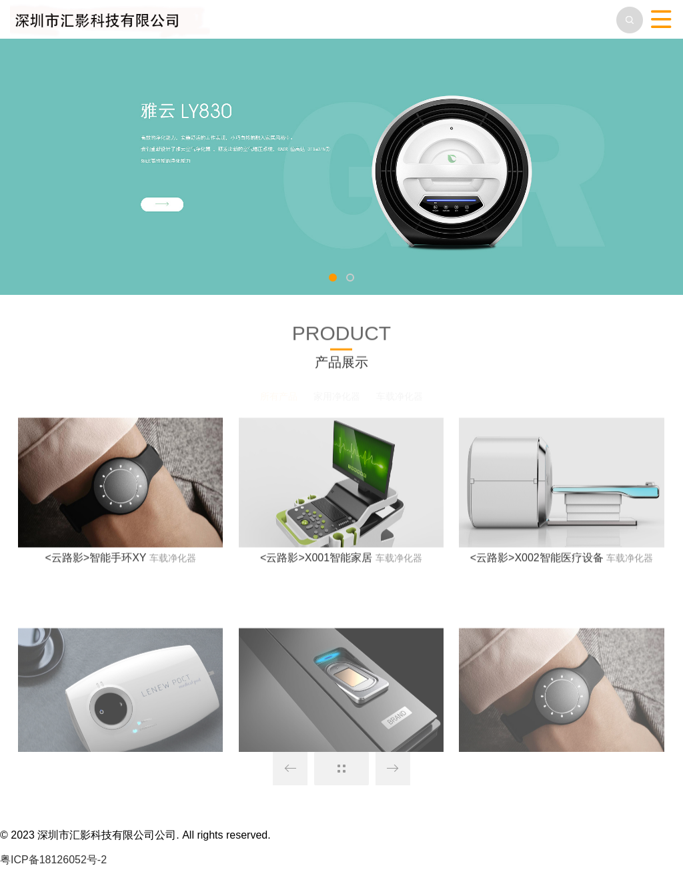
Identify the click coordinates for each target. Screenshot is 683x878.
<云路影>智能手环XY (95, 564)
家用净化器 (336, 396)
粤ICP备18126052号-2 (53, 859)
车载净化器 (399, 396)
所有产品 (278, 396)
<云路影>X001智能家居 (316, 564)
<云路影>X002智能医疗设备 (537, 564)
